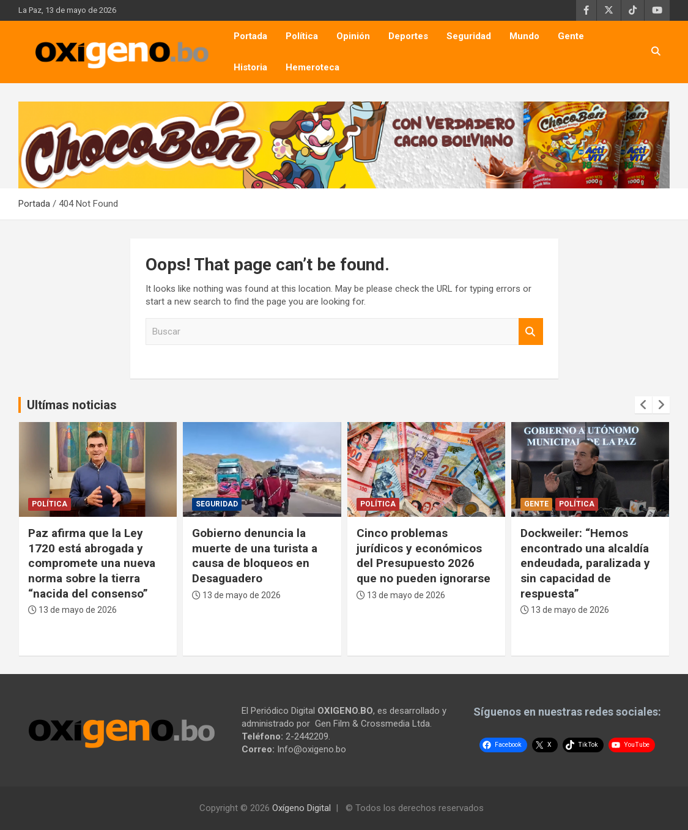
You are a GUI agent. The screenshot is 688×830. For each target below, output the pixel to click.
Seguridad (468, 36)
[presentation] (643, 404)
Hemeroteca (312, 67)
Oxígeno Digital (301, 807)
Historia (250, 67)
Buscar (531, 332)
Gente (571, 36)
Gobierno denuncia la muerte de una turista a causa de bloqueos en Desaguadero (254, 555)
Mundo (524, 36)
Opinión (353, 36)
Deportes (408, 36)
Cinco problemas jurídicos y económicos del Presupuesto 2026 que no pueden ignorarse (423, 555)
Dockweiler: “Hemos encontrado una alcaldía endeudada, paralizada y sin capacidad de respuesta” (585, 563)
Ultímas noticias (72, 405)
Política (302, 36)
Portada (250, 36)
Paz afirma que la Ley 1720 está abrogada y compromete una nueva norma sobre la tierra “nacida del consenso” (91, 563)
